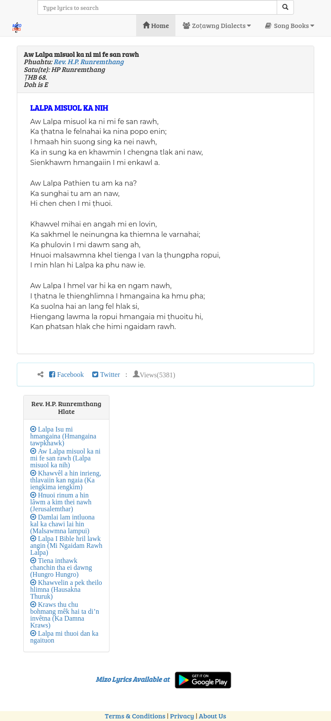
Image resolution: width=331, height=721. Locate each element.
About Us (212, 715)
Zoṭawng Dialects (216, 25)
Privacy (182, 715)
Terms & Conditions (135, 715)
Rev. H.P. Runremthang (88, 61)
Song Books (289, 25)
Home (156, 25)
